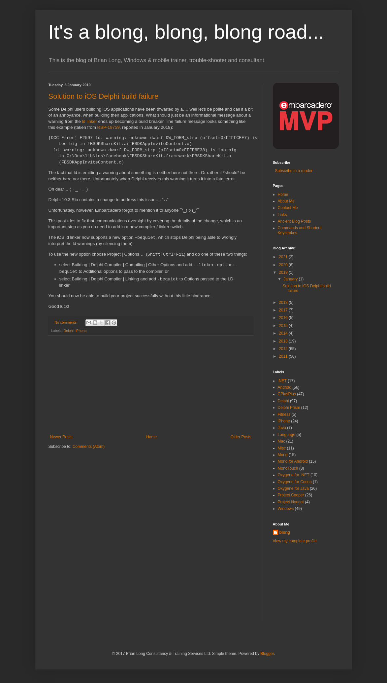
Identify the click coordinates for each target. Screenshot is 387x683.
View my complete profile (295, 541)
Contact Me (288, 207)
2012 (284, 348)
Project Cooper (291, 495)
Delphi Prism (289, 407)
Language (286, 434)
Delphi (68, 331)
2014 (284, 333)
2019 (284, 272)
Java (282, 427)
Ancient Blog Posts (294, 221)
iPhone (81, 331)
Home (151, 437)
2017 (284, 310)
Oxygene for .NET (293, 475)
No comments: (66, 322)
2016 (284, 317)
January (291, 279)
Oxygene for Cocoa (295, 482)
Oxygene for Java (293, 488)
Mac (281, 441)
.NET (282, 380)
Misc (282, 448)
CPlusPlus (287, 394)
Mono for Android (293, 461)
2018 (284, 302)
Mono (283, 454)
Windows (286, 508)
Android (284, 387)
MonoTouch (288, 468)
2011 (284, 356)
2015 (284, 325)
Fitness (284, 414)
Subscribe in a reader (293, 170)
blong (284, 532)
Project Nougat (291, 502)
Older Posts (241, 437)
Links (282, 214)
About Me (286, 201)
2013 (284, 341)
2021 (284, 257)
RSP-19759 (108, 127)
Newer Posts (61, 437)
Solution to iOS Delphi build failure (103, 96)
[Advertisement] (150, 385)
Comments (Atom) (89, 446)
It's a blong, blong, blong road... (186, 32)
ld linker (89, 121)
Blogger (267, 653)
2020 (284, 265)
